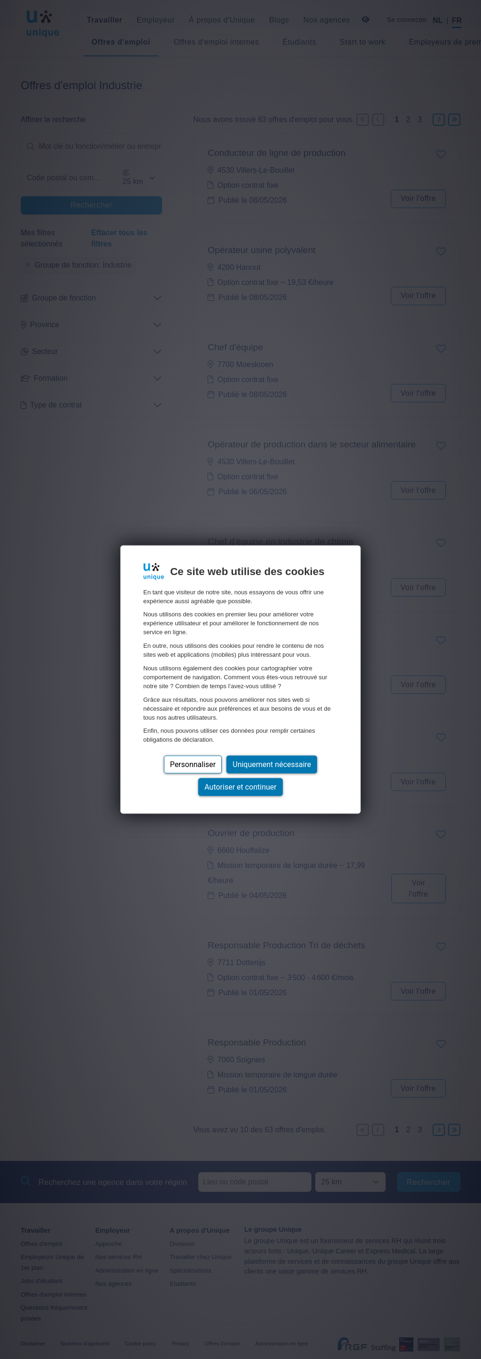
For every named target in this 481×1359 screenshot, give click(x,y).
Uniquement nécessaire (272, 764)
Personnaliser (193, 764)
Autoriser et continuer (240, 787)
